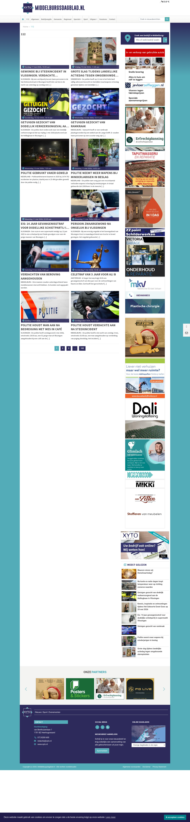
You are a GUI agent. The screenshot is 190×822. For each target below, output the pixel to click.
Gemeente (58, 19)
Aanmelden (102, 802)
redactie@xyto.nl (44, 793)
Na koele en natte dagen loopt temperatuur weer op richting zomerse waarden (150, 586)
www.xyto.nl (42, 796)
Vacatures (103, 19)
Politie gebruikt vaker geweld (44, 173)
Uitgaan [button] (93, 19)
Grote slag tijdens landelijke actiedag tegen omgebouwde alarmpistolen (94, 73)
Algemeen (35, 19)
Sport (86, 19)
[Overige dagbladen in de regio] (148, 784)
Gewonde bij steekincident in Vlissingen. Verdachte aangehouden (43, 73)
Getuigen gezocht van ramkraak (88, 124)
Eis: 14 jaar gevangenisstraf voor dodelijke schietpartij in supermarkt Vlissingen (44, 226)
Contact (112, 19)
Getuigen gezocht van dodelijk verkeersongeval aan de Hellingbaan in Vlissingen (44, 124)
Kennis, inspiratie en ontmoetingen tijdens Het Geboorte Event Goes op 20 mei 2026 (152, 632)
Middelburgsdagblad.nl (60, 7)
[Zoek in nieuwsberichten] (152, 19)
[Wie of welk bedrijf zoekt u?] (147, 39)
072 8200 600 (43, 789)
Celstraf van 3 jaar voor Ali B (93, 274)
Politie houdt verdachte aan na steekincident (93, 327)
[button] (23, 747)
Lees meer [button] (111, 817)
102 (82, 348)
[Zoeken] (167, 19)
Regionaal (67, 19)
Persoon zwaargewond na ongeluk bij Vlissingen (91, 226)
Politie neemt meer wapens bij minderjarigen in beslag (94, 175)
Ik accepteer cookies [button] (175, 817)
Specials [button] (77, 19)
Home (25, 27)
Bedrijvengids (46, 19)
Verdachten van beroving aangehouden (40, 276)
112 (27, 19)
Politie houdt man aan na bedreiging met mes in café (41, 327)
